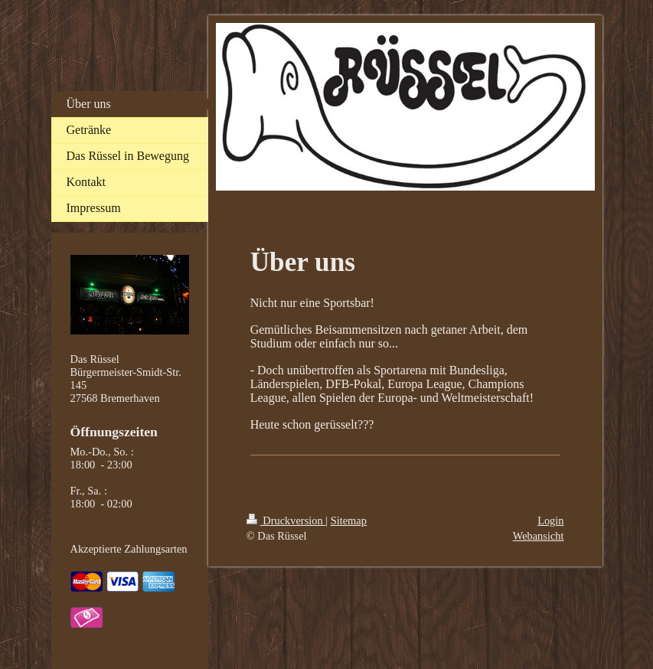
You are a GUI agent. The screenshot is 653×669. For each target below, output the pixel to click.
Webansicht (538, 536)
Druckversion (286, 520)
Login (550, 520)
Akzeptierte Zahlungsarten (129, 549)
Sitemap (349, 520)
